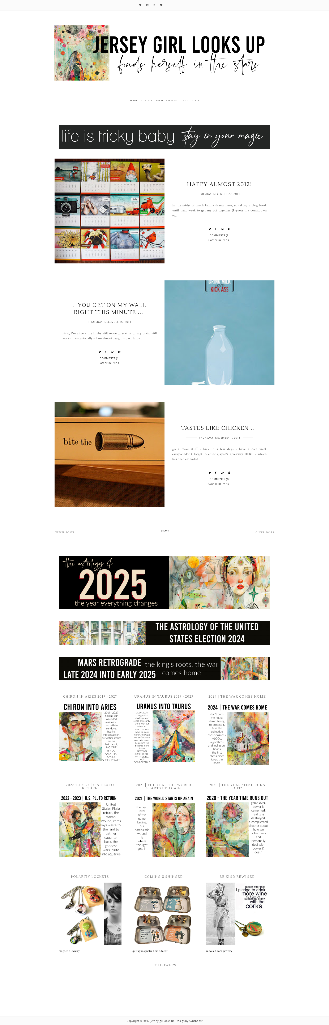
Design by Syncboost (189, 1021)
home (134, 100)
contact (146, 100)
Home (165, 531)
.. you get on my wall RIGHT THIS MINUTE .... (109, 309)
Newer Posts (64, 532)
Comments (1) (110, 358)
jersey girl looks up (163, 1021)
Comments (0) (220, 479)
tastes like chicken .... (219, 428)
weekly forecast (167, 100)
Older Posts (265, 532)
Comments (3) (220, 235)
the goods (188, 100)
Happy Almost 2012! (219, 184)
